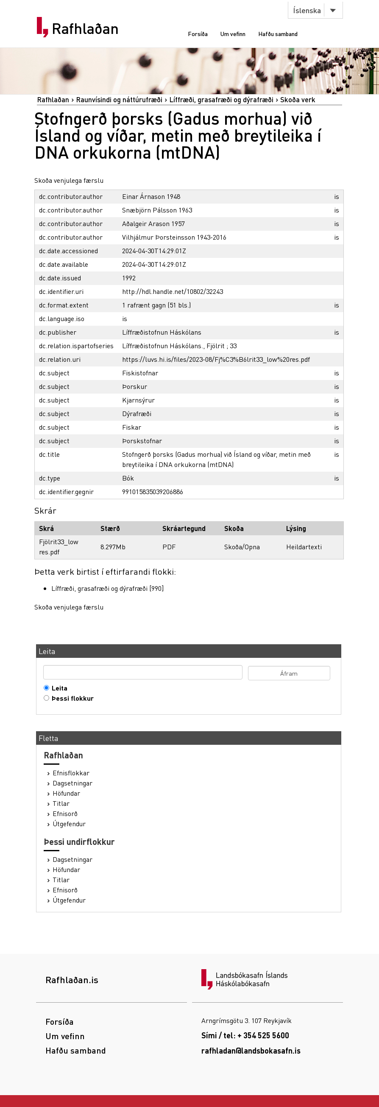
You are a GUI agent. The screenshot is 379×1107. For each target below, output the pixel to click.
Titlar (61, 803)
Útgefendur (69, 823)
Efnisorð (65, 813)
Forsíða (198, 33)
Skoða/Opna (242, 546)
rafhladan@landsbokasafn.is (251, 1050)
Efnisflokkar (71, 773)
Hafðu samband (278, 33)
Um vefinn (232, 33)
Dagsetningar (72, 783)
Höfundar (66, 793)
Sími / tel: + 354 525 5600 (245, 1035)
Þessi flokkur (71, 698)
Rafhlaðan (85, 28)
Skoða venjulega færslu (68, 180)
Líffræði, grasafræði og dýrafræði (221, 99)
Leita (57, 688)
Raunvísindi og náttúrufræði (119, 99)
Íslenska (307, 10)
